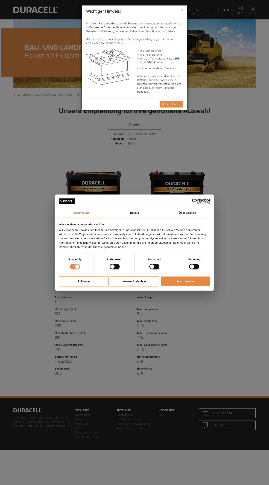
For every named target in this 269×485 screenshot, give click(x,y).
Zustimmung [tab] (82, 212)
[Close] (182, 10)
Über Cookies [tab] (187, 212)
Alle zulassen (185, 281)
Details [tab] (134, 212)
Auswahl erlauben (134, 281)
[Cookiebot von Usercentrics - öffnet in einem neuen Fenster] (194, 201)
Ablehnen (84, 281)
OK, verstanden (171, 104)
